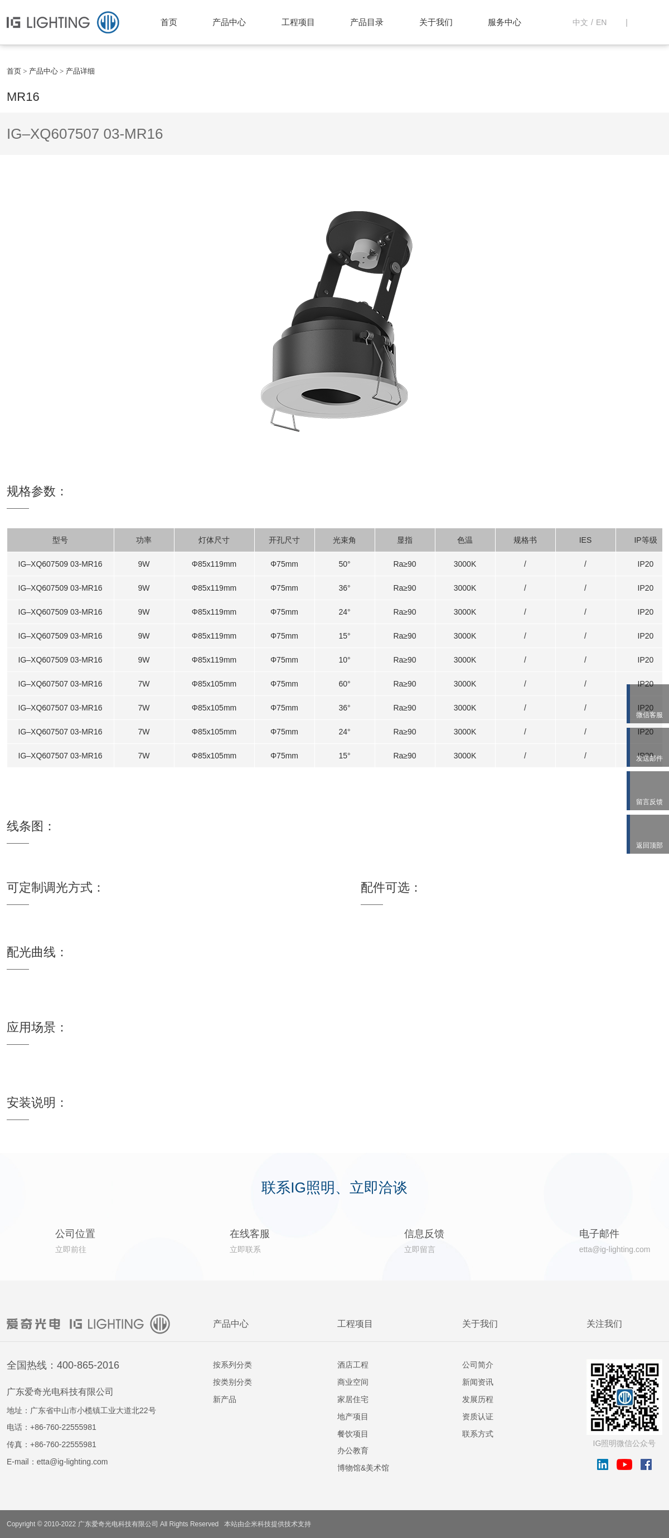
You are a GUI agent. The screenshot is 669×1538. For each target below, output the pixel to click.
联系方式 (477, 1433)
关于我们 (436, 22)
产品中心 (229, 22)
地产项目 (353, 1416)
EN (601, 22)
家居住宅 (353, 1399)
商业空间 (353, 1382)
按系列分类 (232, 1364)
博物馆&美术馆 (363, 1467)
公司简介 (477, 1364)
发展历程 (477, 1399)
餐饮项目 (353, 1433)
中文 (580, 22)
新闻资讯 (477, 1382)
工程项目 (298, 22)
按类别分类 (232, 1382)
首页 (169, 22)
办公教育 (353, 1450)
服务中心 (504, 22)
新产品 (224, 1399)
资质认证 (477, 1416)
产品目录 (367, 22)
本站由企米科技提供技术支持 (267, 1524)
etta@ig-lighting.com (72, 1461)
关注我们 (604, 1323)
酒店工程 (353, 1364)
